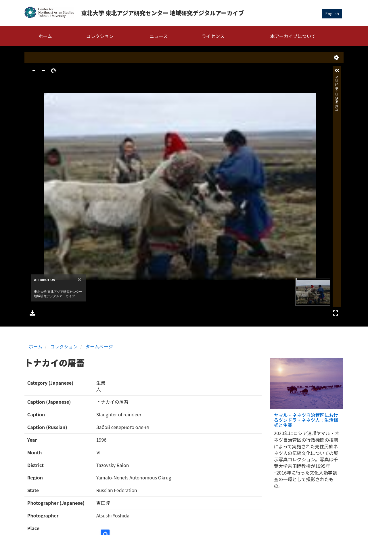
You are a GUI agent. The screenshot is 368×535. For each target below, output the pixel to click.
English (332, 13)
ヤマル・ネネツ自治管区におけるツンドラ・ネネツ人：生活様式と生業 (306, 419)
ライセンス (213, 36)
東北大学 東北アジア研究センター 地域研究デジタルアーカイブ (162, 13)
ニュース (159, 36)
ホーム (45, 36)
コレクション (100, 36)
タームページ (99, 346)
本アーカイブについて (293, 36)
